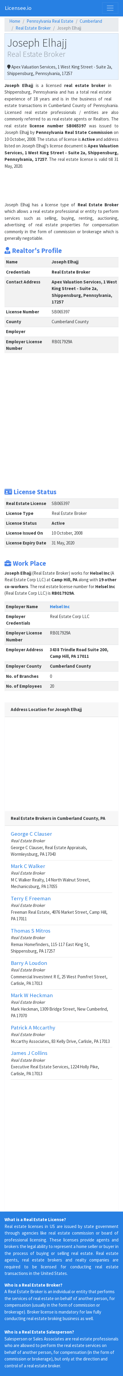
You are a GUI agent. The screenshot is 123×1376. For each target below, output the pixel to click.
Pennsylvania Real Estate (50, 21)
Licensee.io (18, 7)
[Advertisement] (52, 184)
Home (14, 21)
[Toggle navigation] (110, 8)
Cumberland (91, 21)
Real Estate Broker (33, 28)
